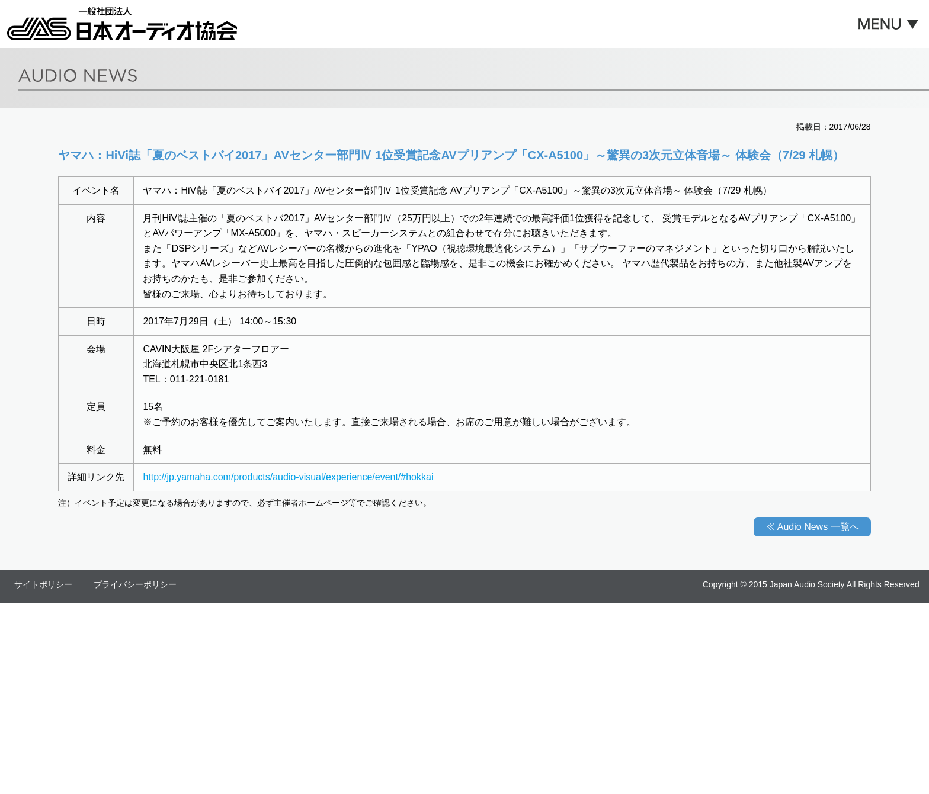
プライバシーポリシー (135, 584)
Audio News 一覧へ (818, 527)
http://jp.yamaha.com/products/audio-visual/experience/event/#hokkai (288, 477)
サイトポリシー (43, 584)
